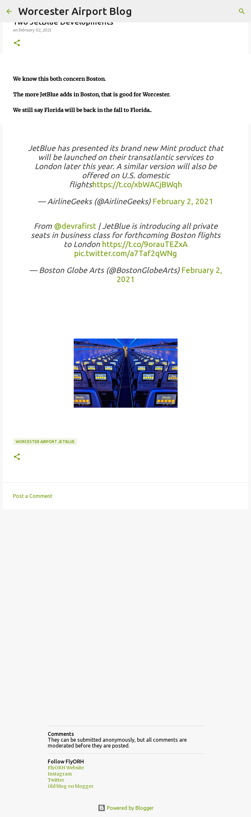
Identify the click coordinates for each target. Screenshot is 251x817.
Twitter (56, 780)
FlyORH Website (66, 768)
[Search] (242, 11)
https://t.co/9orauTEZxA (145, 244)
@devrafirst (75, 226)
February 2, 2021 (183, 201)
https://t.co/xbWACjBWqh (137, 184)
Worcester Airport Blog (75, 11)
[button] (17, 43)
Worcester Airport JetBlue (45, 441)
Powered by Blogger (126, 808)
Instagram (60, 774)
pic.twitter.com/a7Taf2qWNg (125, 253)
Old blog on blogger (71, 786)
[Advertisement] (125, 564)
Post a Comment (32, 496)
